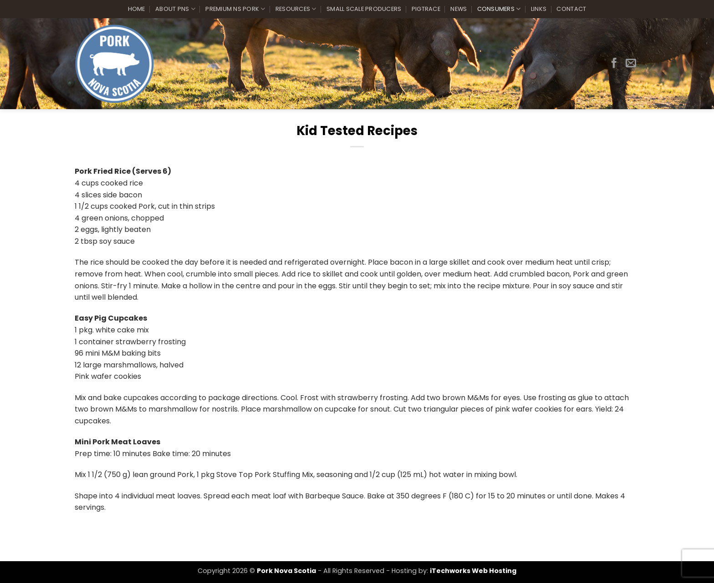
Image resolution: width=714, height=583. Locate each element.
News (458, 9)
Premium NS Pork (235, 9)
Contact (571, 9)
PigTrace (426, 9)
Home (136, 9)
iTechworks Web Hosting (473, 570)
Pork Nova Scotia (286, 570)
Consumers (499, 9)
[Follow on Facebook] (614, 64)
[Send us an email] (631, 64)
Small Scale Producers (363, 9)
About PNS (175, 9)
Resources (295, 9)
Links (538, 9)
